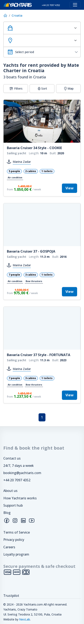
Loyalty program (16, 554)
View (69, 188)
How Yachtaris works (20, 498)
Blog (7, 512)
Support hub (13, 505)
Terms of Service (16, 532)
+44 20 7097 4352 (16, 480)
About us (10, 490)
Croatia (17, 15)
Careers (9, 547)
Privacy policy (13, 539)
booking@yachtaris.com (22, 473)
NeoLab (24, 619)
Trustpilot (11, 595)
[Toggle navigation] (75, 5)
